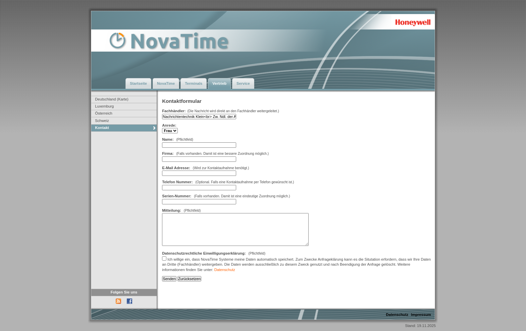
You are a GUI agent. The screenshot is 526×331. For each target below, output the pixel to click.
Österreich (103, 113)
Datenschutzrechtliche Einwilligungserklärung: (204, 253)
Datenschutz (224, 270)
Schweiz (102, 121)
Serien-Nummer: (176, 196)
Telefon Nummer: (177, 182)
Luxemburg (104, 106)
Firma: (168, 153)
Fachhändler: (174, 111)
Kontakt (102, 128)
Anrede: (169, 125)
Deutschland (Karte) (111, 99)
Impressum (421, 315)
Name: (167, 139)
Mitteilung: (171, 210)
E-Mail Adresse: (176, 168)
